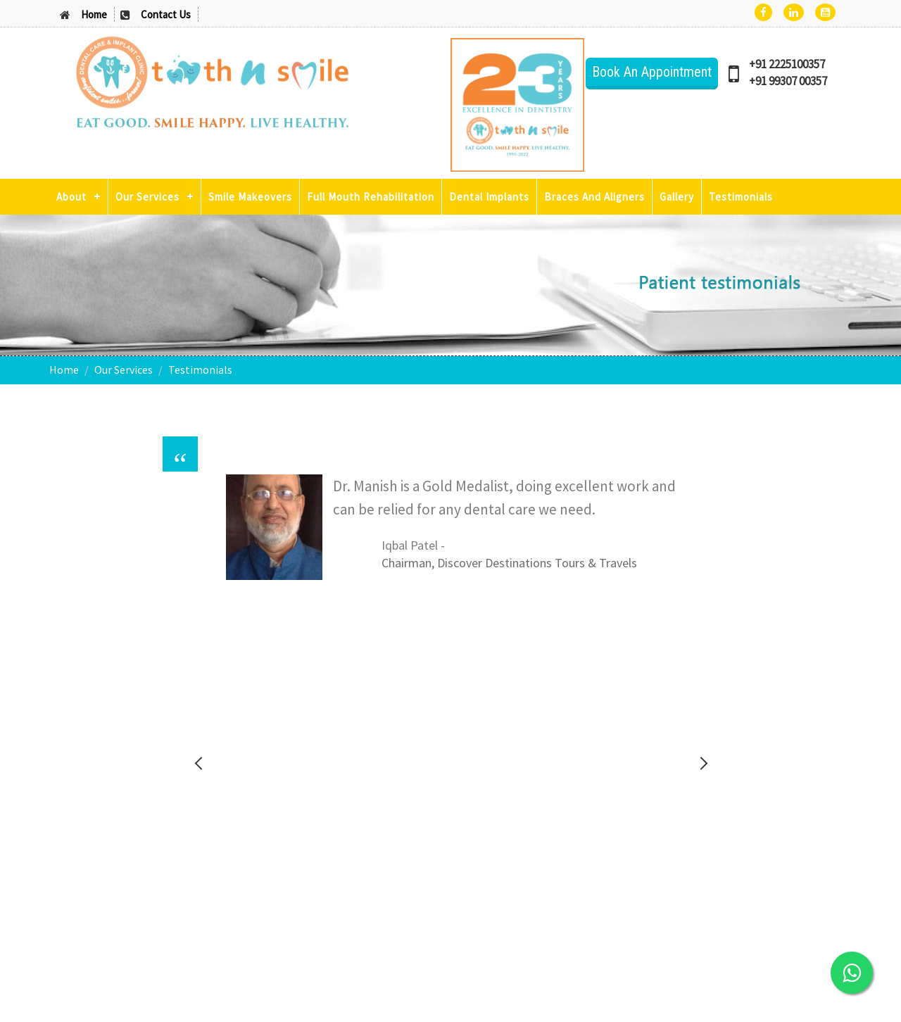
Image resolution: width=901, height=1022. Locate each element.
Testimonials (741, 196)
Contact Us (166, 14)
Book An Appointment (652, 71)
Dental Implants (489, 196)
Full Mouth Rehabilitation (370, 196)
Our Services (147, 196)
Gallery (677, 196)
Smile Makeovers (250, 196)
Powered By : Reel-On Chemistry (795, 997)
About (71, 196)
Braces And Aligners (594, 196)
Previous (197, 548)
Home (94, 14)
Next (703, 548)
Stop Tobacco (700, 742)
